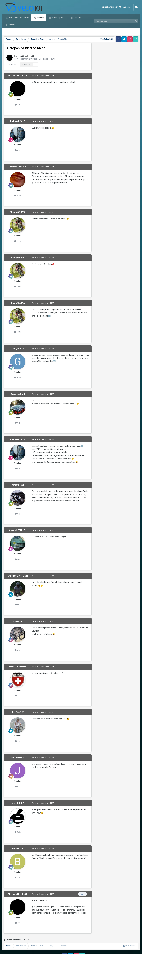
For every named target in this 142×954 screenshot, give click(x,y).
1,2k (17, 741)
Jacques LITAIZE (18, 757)
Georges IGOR (17, 348)
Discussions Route (47, 59)
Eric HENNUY (18, 803)
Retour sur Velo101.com (19, 17)
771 (17, 105)
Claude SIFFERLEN (17, 530)
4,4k (18, 650)
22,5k (17, 241)
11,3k (18, 877)
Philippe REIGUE (17, 121)
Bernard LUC (18, 848)
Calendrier (78, 17)
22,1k (17, 196)
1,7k (17, 423)
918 (17, 605)
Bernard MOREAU (18, 167)
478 (17, 150)
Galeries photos (58, 17)
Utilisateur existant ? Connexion (117, 7)
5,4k (18, 787)
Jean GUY (17, 621)
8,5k (18, 832)
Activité (12, 24)
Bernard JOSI (17, 485)
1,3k (17, 514)
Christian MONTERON (18, 576)
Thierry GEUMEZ (18, 212)
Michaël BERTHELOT (27, 56)
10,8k (17, 377)
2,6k (18, 696)
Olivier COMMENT (17, 667)
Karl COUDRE (18, 712)
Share (12, 65)
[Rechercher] (108, 21)
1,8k (17, 559)
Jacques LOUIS (18, 394)
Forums (40, 17)
